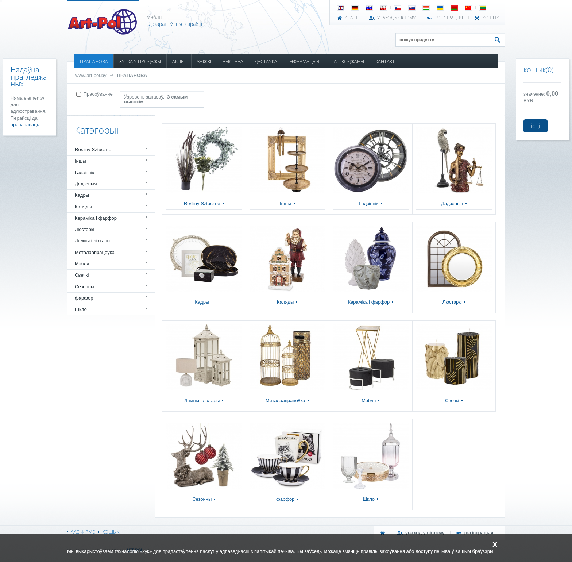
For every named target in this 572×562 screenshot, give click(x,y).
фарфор (84, 298)
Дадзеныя (86, 183)
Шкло (81, 309)
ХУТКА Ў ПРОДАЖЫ (140, 61)
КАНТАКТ (385, 61)
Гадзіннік (84, 172)
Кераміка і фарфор (96, 218)
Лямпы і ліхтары (93, 240)
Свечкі (82, 275)
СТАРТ (351, 17)
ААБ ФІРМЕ (83, 531)
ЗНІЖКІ (204, 61)
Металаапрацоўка (95, 252)
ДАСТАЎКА (266, 61)
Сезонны (84, 286)
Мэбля (82, 263)
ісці (535, 126)
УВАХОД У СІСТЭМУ (396, 17)
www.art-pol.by (91, 75)
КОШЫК (491, 17)
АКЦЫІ (179, 61)
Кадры (82, 195)
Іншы (80, 161)
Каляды (83, 206)
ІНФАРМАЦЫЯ (304, 61)
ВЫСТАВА (233, 61)
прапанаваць (25, 124)
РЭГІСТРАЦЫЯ (449, 17)
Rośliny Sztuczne (93, 149)
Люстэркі (84, 229)
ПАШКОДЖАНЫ (347, 61)
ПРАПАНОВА (94, 61)
